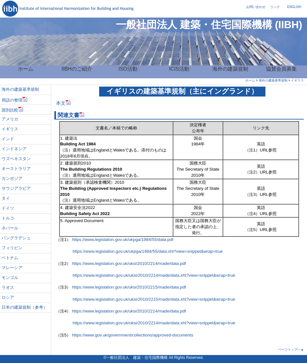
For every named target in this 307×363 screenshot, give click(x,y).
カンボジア (12, 178)
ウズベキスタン (16, 158)
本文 (63, 103)
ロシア (8, 297)
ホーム (25, 69)
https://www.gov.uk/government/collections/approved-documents (132, 335)
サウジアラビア (16, 188)
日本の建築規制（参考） (24, 307)
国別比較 (12, 109)
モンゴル (10, 277)
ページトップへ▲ (291, 349)
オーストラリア (16, 168)
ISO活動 (128, 69)
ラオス (8, 287)
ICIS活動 (179, 69)
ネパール (10, 228)
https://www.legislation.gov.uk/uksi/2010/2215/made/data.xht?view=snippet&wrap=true (145, 299)
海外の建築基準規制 (273, 80)
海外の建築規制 (230, 69)
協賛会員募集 (281, 69)
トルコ (8, 218)
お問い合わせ (255, 7)
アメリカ (10, 119)
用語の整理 (15, 100)
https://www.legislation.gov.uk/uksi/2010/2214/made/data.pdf (129, 263)
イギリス (297, 80)
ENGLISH (294, 7)
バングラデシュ (16, 238)
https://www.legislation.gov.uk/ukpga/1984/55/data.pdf (122, 239)
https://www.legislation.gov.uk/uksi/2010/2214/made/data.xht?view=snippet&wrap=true (145, 275)
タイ (6, 198)
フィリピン (12, 247)
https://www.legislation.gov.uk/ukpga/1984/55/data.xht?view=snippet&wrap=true (139, 251)
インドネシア (14, 148)
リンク (275, 7)
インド (8, 138)
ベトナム (10, 257)
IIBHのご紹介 (76, 69)
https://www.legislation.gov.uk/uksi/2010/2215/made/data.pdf (129, 287)
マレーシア (12, 267)
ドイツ (8, 208)
